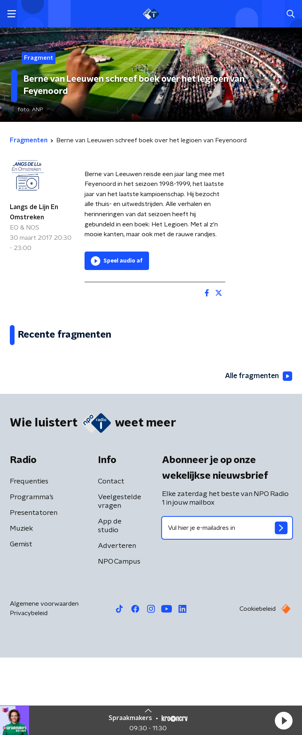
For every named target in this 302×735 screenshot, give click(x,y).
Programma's (31, 574)
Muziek (21, 606)
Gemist (21, 621)
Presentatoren (33, 590)
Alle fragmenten (258, 453)
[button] (283, 720)
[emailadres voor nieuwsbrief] (227, 605)
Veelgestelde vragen (119, 579)
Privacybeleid (29, 690)
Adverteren (117, 623)
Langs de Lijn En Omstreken (34, 212)
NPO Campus (119, 639)
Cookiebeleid (257, 686)
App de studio (110, 603)
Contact (111, 558)
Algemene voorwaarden (44, 681)
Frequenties (29, 558)
